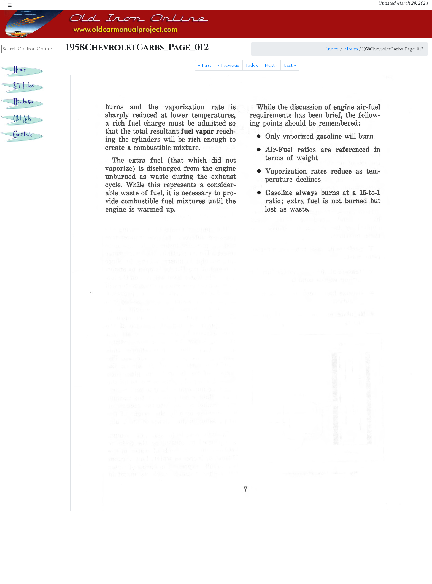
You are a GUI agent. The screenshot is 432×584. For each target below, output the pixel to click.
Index (332, 49)
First (204, 65)
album (351, 49)
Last (290, 65)
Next (271, 65)
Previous (228, 65)
